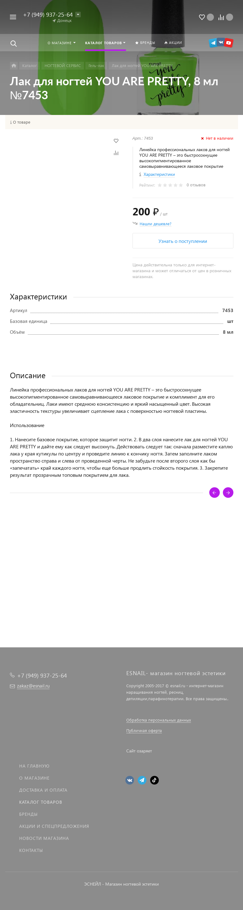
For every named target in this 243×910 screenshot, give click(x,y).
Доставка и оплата (43, 790)
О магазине (34, 778)
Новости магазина (44, 838)
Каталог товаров (40, 802)
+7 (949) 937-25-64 (48, 14)
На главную (34, 766)
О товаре (21, 122)
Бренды (28, 814)
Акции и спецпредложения (54, 826)
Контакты (31, 850)
